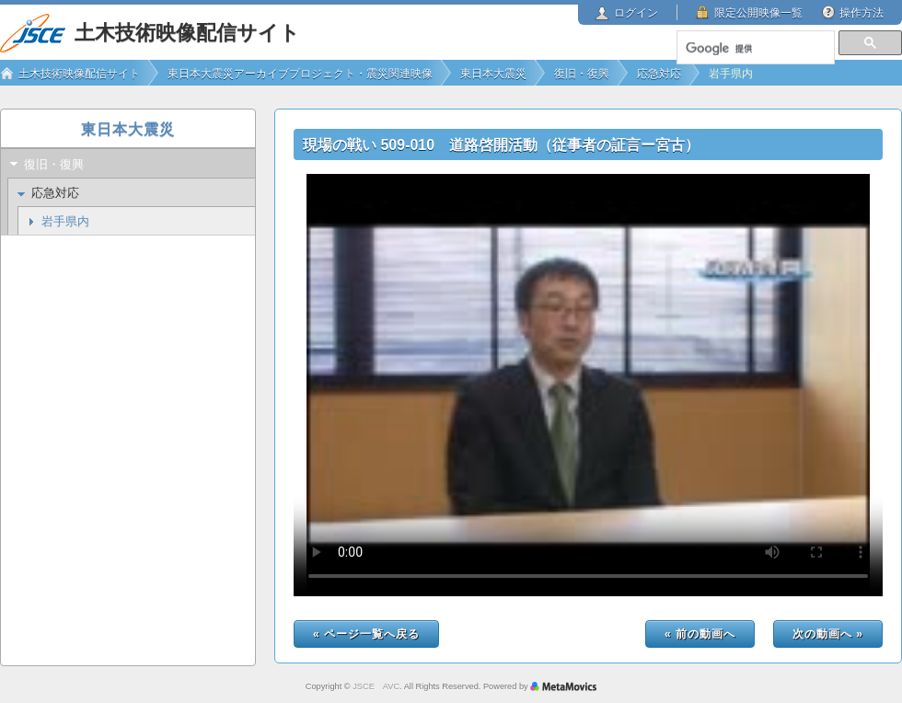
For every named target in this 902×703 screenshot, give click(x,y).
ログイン (636, 12)
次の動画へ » (827, 634)
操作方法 (861, 12)
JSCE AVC (376, 686)
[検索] (755, 48)
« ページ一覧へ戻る (366, 634)
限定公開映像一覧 (758, 12)
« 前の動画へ (700, 634)
